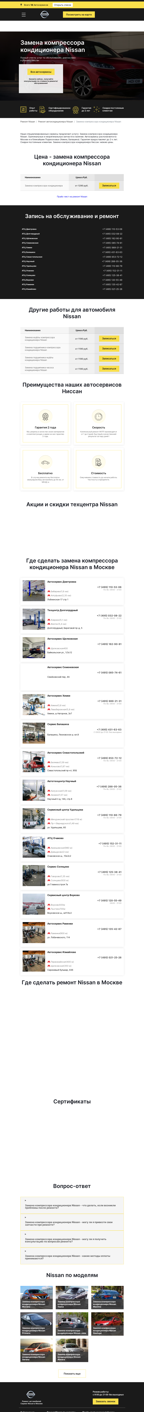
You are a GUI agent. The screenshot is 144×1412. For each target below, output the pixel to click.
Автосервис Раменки (60, 923)
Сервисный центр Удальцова (65, 809)
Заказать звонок (105, 1401)
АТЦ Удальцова (29, 266)
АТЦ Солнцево (28, 275)
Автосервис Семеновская (63, 667)
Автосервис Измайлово (61, 952)
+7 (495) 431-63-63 (112, 252)
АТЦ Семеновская (30, 243)
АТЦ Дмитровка (29, 229)
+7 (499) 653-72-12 (112, 257)
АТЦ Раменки (28, 284)
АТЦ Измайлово (29, 289)
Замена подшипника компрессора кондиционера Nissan (42, 348)
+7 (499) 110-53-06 (112, 229)
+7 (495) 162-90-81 (112, 238)
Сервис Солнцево (58, 866)
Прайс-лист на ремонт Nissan (72, 196)
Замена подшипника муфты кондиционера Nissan (39, 358)
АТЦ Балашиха (28, 252)
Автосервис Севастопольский (65, 752)
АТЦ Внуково (28, 280)
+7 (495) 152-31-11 (112, 270)
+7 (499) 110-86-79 (112, 266)
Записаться (109, 185)
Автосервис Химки (58, 695)
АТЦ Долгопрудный (31, 234)
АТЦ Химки (27, 247)
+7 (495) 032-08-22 (112, 234)
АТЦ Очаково (28, 270)
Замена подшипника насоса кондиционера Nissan (39, 368)
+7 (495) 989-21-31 (112, 247)
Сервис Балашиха (58, 724)
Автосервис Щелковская (62, 638)
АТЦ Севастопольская (32, 257)
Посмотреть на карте (79, 14)
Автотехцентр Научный (61, 781)
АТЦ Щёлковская (30, 238)
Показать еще (72, 1373)
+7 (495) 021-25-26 (112, 289)
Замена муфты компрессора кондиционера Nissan (40, 338)
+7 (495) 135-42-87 (112, 284)
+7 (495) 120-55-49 (112, 280)
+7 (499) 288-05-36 (112, 261)
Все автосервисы (41, 71)
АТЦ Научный (28, 261)
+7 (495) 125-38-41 (112, 275)
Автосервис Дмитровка (61, 581)
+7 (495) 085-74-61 (112, 243)
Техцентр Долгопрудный (62, 610)
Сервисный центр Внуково (63, 895)
